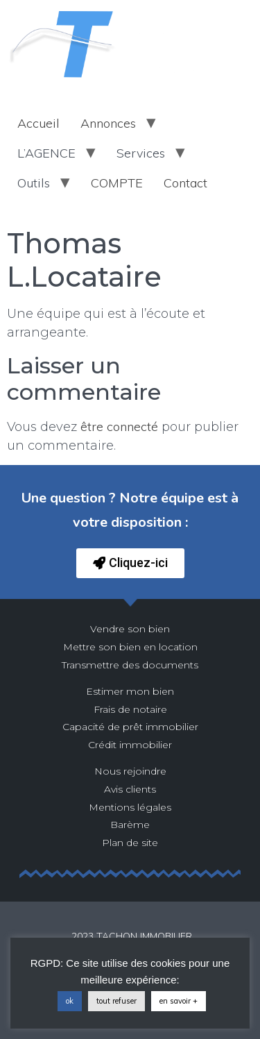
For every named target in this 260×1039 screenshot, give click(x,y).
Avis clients (130, 789)
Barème (130, 824)
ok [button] (69, 1001)
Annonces (108, 123)
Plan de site (130, 842)
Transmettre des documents (130, 665)
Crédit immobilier (130, 744)
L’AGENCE (46, 153)
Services (140, 153)
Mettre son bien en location (130, 647)
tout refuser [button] (116, 1001)
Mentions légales (130, 807)
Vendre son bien (130, 629)
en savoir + (178, 1001)
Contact (185, 183)
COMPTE (117, 183)
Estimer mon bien (130, 691)
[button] (130, 563)
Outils (33, 183)
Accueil (38, 123)
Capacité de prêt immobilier (130, 726)
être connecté (119, 426)
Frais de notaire (130, 709)
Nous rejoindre (130, 771)
